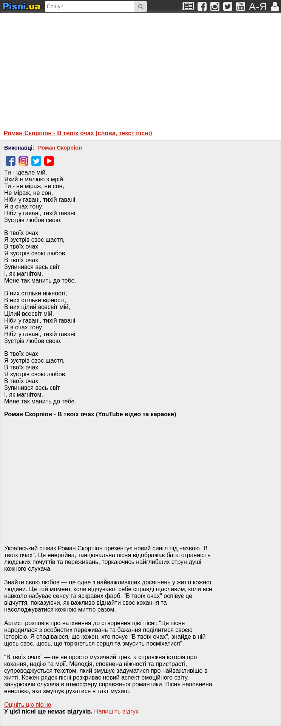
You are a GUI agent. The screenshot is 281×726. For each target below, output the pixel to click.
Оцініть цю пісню (27, 704)
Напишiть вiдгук (116, 711)
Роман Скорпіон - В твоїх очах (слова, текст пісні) (78, 133)
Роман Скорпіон (60, 148)
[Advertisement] (77, 67)
